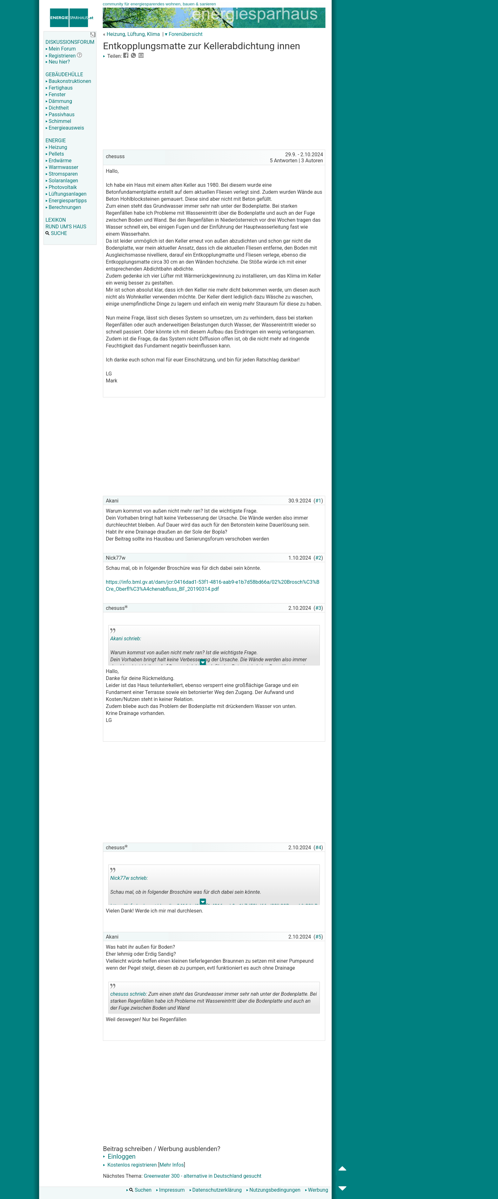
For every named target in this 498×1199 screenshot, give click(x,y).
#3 (318, 608)
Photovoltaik (61, 187)
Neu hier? (57, 62)
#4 (318, 848)
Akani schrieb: (125, 639)
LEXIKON (55, 220)
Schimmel (58, 121)
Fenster (55, 94)
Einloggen (119, 1156)
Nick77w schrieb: (129, 878)
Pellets (54, 154)
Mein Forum (60, 49)
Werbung (316, 1190)
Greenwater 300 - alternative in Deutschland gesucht (202, 1176)
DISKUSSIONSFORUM (69, 42)
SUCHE (56, 233)
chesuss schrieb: (128, 994)
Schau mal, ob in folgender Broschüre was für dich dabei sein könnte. (213, 886)
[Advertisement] (214, 103)
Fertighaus (59, 88)
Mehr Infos (171, 1165)
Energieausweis (64, 128)
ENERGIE (55, 141)
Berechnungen (63, 207)
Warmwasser (61, 167)
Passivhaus (59, 114)
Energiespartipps (66, 201)
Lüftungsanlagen (65, 194)
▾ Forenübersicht (184, 34)
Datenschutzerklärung (215, 1190)
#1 (318, 501)
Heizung (56, 147)
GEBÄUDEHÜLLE (64, 74)
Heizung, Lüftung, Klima (133, 34)
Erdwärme (58, 161)
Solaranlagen (61, 181)
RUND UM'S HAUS (65, 227)
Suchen (138, 1190)
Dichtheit (57, 108)
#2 (318, 558)
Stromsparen (61, 174)
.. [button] (203, 664)
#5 (318, 937)
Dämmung (58, 101)
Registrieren (60, 56)
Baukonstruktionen (68, 81)
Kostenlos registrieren (130, 1165)
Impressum (170, 1190)
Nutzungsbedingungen (273, 1190)
